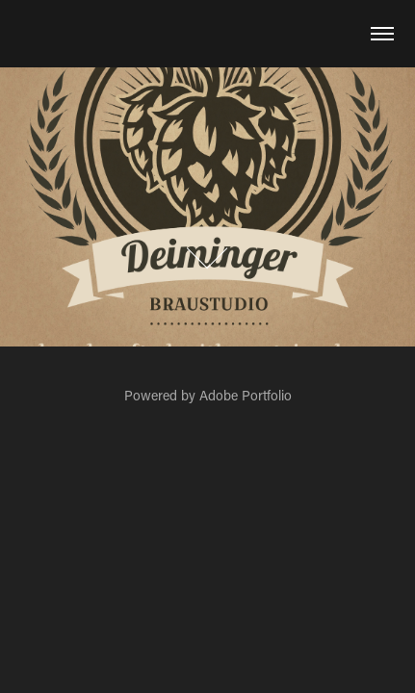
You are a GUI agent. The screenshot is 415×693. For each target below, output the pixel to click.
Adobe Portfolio (245, 395)
